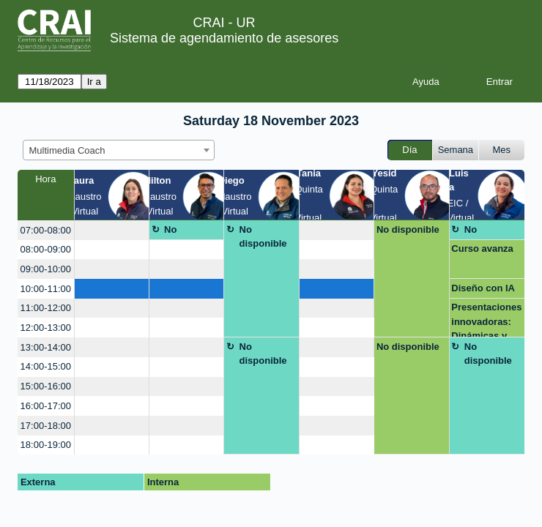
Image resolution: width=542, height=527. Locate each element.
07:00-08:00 (46, 230)
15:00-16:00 (46, 386)
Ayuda (425, 81)
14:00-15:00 (46, 366)
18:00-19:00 (46, 444)
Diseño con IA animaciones (483, 291)
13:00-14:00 (46, 347)
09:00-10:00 (46, 269)
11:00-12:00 (46, 307)
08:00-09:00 (46, 249)
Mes (502, 149)
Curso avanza (482, 248)
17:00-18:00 (46, 425)
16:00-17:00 (46, 405)
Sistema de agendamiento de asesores (224, 38)
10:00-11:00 (46, 288)
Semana (455, 149)
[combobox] (119, 150)
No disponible (188, 232)
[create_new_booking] (112, 230)
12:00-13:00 (46, 327)
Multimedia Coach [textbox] (67, 150)
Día (409, 149)
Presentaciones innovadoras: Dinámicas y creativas (486, 319)
